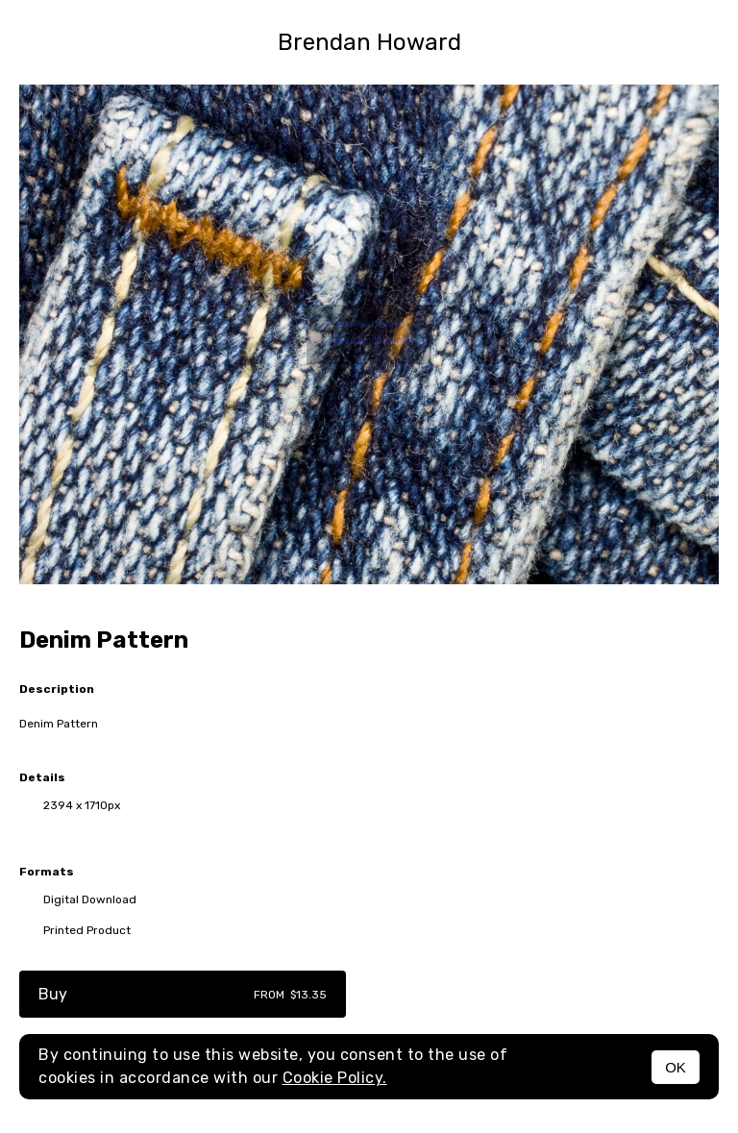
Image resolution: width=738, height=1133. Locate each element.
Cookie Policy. (335, 1078)
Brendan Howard (369, 42)
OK (675, 1067)
